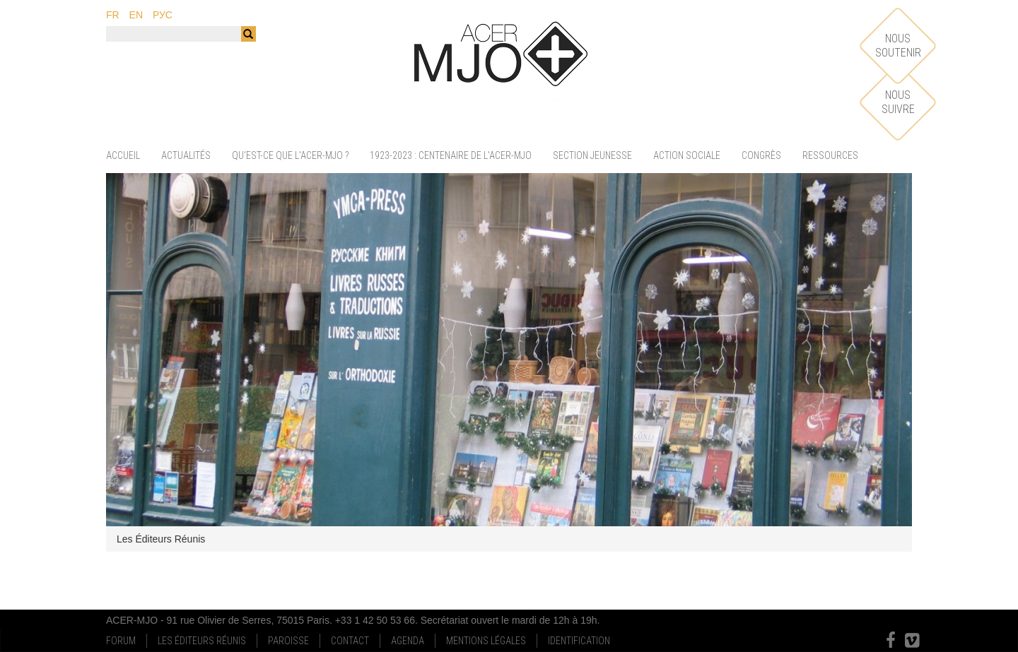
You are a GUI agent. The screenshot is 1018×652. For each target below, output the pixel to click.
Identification (579, 640)
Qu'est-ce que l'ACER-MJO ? (290, 155)
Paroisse (288, 640)
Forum (121, 640)
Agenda (407, 640)
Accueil (123, 155)
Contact (350, 640)
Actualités (186, 155)
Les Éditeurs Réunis (202, 640)
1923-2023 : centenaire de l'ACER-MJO (451, 155)
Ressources (830, 155)
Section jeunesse (592, 155)
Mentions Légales (486, 640)
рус (162, 14)
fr (112, 14)
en (136, 14)
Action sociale (686, 155)
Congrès (761, 155)
